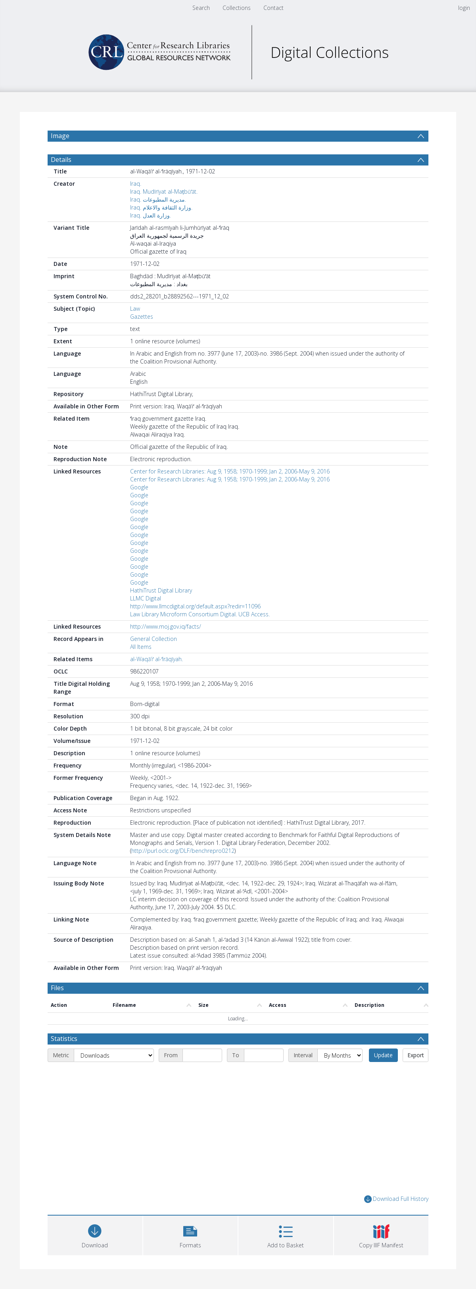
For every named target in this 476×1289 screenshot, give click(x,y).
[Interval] (340, 1055)
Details (61, 159)
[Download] (95, 1234)
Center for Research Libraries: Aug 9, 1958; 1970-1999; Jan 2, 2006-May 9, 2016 (230, 471)
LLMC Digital (145, 598)
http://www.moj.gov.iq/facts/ (165, 626)
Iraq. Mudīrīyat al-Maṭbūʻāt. (164, 191)
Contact (273, 8)
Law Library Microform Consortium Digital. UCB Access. (200, 614)
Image (60, 135)
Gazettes (141, 316)
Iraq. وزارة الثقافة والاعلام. (161, 207)
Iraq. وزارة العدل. (150, 215)
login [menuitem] (464, 8)
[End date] (264, 1055)
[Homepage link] (238, 50)
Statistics (64, 1038)
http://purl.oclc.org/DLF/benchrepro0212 (182, 850)
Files (57, 987)
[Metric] (114, 1055)
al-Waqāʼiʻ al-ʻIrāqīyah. (156, 659)
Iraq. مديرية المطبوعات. (158, 199)
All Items (141, 646)
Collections (237, 8)
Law (135, 308)
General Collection (153, 639)
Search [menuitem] (201, 8)
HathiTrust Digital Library (161, 590)
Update (383, 1055)
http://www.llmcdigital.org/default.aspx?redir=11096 (195, 606)
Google (139, 487)
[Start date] (202, 1055)
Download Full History (396, 1199)
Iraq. (135, 183)
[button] (190, 1234)
